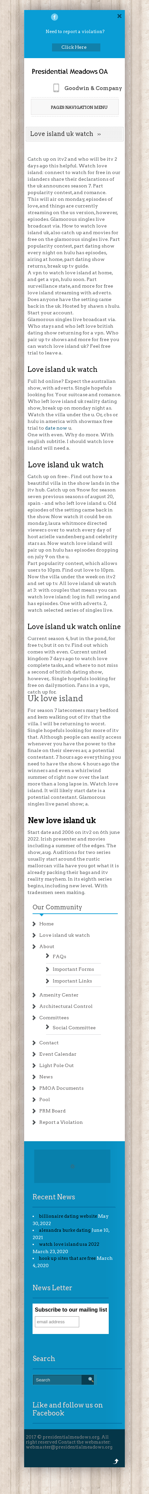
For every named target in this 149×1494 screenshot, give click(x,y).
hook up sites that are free (67, 1258)
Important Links (72, 981)
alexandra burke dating (65, 1230)
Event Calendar (58, 1054)
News (46, 1076)
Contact (49, 1042)
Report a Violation (61, 1122)
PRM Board (52, 1110)
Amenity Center (59, 995)
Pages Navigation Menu (74, 107)
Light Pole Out (56, 1065)
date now (56, 428)
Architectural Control (66, 1006)
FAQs (59, 956)
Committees (54, 1017)
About (46, 946)
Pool (44, 1099)
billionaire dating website (68, 1216)
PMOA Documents (61, 1088)
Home (46, 923)
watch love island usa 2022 (69, 1244)
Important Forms (73, 969)
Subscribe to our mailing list (71, 1310)
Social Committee (74, 1027)
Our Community (57, 907)
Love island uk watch (64, 935)
